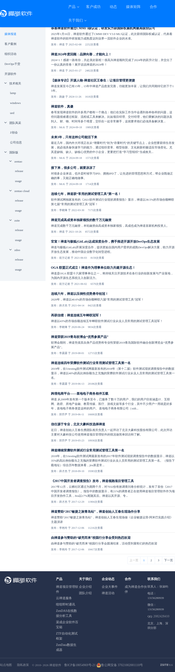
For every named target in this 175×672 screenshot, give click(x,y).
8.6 (166, 665)
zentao (18, 161)
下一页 (168, 560)
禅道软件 (55, 665)
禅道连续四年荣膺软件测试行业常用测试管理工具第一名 (91, 363)
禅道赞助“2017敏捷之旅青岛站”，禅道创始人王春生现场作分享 (95, 511)
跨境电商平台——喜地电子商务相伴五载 (79, 393)
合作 (153, 7)
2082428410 (161, 616)
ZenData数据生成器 (66, 647)
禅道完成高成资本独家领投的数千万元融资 (81, 220)
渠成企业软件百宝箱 (67, 624)
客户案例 (10, 44)
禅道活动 (108, 593)
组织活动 (10, 54)
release (19, 171)
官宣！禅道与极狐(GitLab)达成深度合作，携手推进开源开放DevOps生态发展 (105, 241)
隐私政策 (23, 665)
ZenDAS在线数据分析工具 (66, 613)
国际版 (13, 152)
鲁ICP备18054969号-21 (80, 665)
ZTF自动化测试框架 (67, 636)
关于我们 (76, 20)
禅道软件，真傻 (62, 106)
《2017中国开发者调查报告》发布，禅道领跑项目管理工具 (92, 481)
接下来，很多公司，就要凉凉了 (73, 168)
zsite (17, 220)
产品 (72, 7)
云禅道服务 (64, 598)
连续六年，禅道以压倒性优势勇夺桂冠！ (79, 293)
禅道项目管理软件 (67, 589)
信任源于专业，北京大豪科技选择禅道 (78, 424)
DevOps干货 (12, 64)
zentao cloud (21, 191)
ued (12, 113)
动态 (113, 7)
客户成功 (93, 7)
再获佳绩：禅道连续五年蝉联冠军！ (76, 315)
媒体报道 (10, 34)
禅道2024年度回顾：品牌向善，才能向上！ (81, 54)
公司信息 (16, 142)
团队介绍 (85, 593)
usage (18, 181)
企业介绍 (85, 586)
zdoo (17, 250)
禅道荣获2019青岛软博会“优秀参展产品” (79, 337)
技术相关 (15, 83)
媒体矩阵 (133, 7)
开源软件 (10, 74)
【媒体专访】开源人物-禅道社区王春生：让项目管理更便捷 (93, 80)
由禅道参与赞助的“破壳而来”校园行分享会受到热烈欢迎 (91, 537)
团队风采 (15, 123)
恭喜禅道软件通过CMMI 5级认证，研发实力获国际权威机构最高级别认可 (103, 28)
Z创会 (14, 132)
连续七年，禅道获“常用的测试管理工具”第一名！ (86, 194)
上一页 (133, 560)
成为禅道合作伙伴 (136, 589)
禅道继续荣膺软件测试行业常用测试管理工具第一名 (87, 450)
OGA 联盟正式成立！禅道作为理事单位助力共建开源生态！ (93, 267)
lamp (13, 93)
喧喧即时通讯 (65, 604)
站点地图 (6, 665)
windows (15, 103)
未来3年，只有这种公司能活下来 (74, 137)
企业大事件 (110, 586)
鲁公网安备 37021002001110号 (119, 665)
